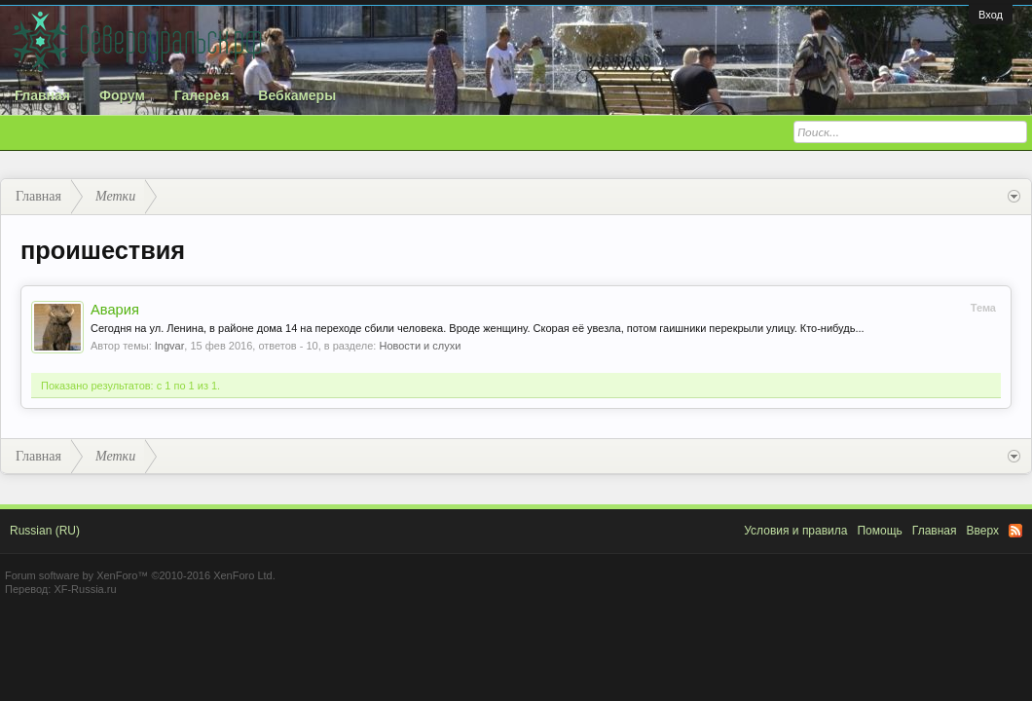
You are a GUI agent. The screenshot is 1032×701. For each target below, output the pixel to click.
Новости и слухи (420, 345)
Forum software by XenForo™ (140, 575)
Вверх (983, 530)
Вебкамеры (297, 95)
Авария (115, 309)
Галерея (202, 95)
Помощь (879, 530)
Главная (42, 95)
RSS (1015, 530)
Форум (122, 95)
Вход (990, 14)
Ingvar (170, 345)
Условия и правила (795, 530)
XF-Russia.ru (85, 589)
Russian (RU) (45, 530)
